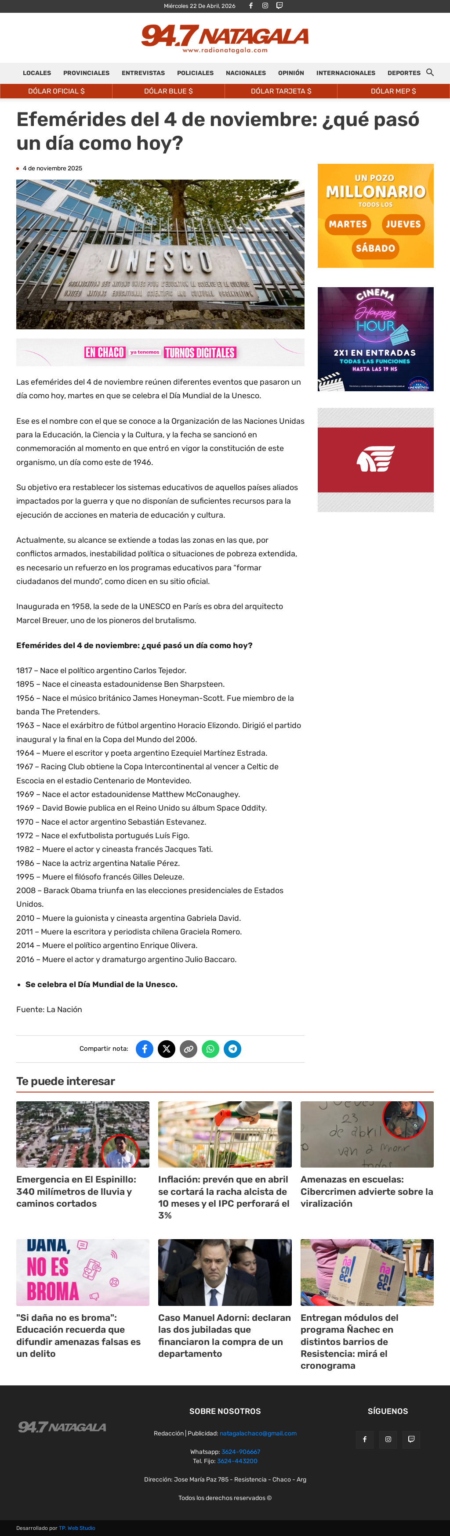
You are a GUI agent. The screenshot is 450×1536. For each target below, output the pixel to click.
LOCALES (37, 73)
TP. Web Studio (77, 1528)
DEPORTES (404, 73)
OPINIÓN (291, 73)
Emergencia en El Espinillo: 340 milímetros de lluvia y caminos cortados (76, 1191)
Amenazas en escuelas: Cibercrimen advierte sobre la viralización (367, 1191)
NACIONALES (246, 73)
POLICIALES (195, 73)
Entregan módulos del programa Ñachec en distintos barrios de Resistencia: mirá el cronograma (350, 1341)
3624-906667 (240, 1452)
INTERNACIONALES (345, 73)
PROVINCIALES (86, 73)
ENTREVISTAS (143, 73)
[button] (429, 74)
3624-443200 (237, 1461)
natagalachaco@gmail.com (258, 1433)
